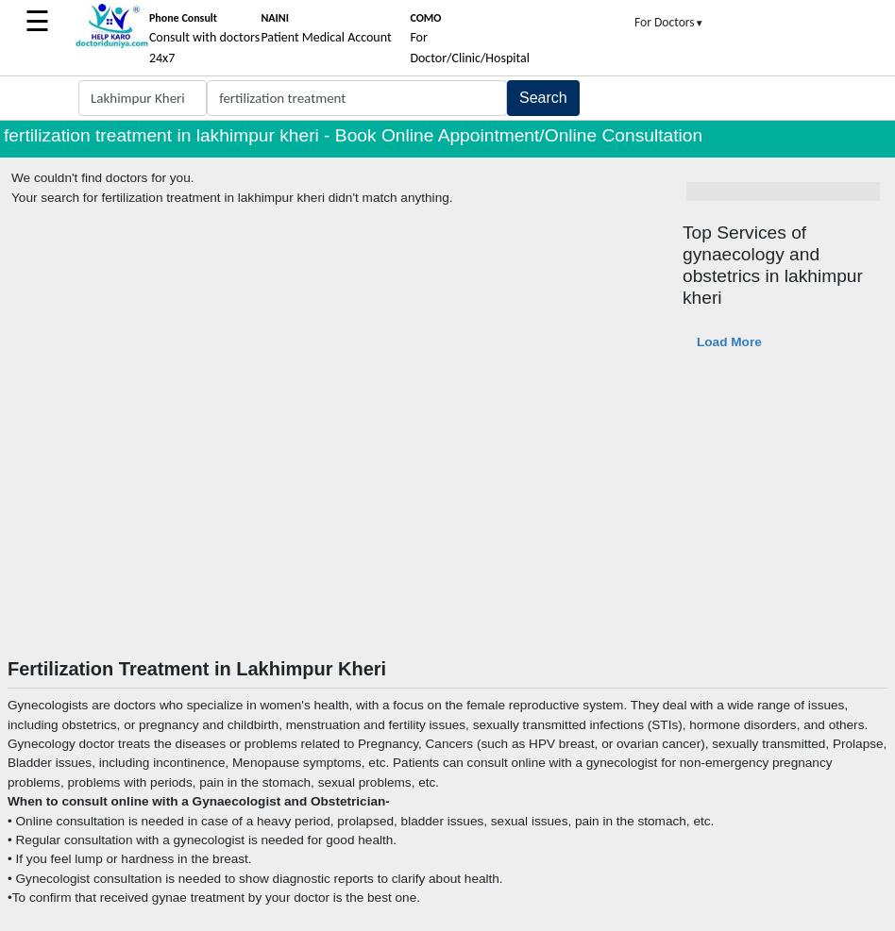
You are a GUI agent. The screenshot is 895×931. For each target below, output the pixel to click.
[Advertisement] (447, 516)
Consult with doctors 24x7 (204, 38)
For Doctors (669, 22)
